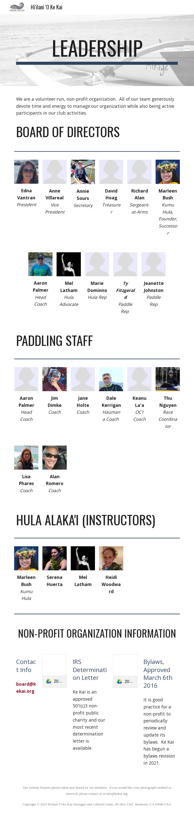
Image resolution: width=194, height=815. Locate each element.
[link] (54, 671)
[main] (97, 50)
